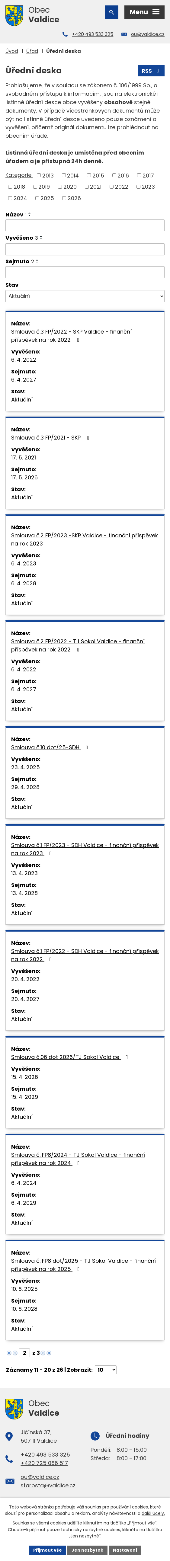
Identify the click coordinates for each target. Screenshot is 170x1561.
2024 (20, 198)
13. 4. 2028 (24, 893)
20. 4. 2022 (25, 979)
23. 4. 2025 (25, 767)
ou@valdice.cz (148, 34)
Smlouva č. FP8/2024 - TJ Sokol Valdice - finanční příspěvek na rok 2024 (78, 1159)
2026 (74, 198)
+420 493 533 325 (92, 34)
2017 (148, 175)
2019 (44, 186)
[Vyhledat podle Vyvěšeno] (85, 249)
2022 (121, 186)
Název (16, 214)
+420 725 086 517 (44, 1463)
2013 (48, 175)
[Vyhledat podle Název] (85, 225)
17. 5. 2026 (24, 477)
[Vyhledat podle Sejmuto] (85, 272)
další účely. (153, 1514)
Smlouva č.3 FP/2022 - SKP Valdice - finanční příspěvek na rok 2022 (71, 336)
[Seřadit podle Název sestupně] (30, 215)
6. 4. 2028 (23, 583)
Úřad (32, 51)
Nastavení (125, 1550)
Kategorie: (19, 175)
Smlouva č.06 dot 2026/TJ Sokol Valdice (70, 1057)
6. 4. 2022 (23, 359)
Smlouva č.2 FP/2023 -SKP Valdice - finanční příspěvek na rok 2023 (84, 539)
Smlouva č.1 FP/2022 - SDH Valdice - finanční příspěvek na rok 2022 (85, 955)
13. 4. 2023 (24, 873)
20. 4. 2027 (25, 999)
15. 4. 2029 (24, 1097)
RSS (152, 71)
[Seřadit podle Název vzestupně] (30, 213)
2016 (123, 175)
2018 (19, 186)
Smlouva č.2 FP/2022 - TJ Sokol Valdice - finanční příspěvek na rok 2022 (78, 645)
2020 (70, 186)
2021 (95, 186)
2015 (98, 175)
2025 (47, 198)
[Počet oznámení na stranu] (106, 1369)
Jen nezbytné (87, 1550)
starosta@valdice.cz (48, 1485)
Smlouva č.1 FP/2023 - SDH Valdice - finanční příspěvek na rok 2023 (85, 849)
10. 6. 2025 (24, 1289)
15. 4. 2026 (24, 1077)
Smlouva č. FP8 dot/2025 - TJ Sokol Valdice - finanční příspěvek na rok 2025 (83, 1265)
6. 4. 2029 (23, 1203)
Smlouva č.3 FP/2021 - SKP (51, 437)
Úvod (11, 51)
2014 (73, 175)
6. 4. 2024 (24, 1183)
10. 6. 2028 (24, 1309)
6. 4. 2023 (23, 563)
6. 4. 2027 (23, 379)
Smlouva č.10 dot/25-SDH (51, 747)
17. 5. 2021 (23, 457)
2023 (148, 186)
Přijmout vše (47, 1550)
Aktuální (22, 399)
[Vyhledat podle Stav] (85, 296)
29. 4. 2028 (25, 787)
